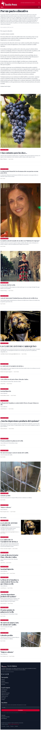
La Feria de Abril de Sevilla (7, 285)
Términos (12, 726)
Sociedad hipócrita (5, 391)
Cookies (7, 726)
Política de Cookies (5, 694)
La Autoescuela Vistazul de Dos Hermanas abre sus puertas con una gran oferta (19, 172)
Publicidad (3, 715)
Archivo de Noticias (5, 682)
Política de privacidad (22, 712)
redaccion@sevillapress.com (13, 724)
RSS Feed (3, 684)
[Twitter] (4, 674)
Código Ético (3, 691)
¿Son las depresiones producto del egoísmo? (8, 595)
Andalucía (3, 681)
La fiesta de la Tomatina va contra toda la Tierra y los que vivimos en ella (19, 403)
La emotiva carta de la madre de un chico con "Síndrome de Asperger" (20, 241)
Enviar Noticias (4, 718)
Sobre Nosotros (4, 689)
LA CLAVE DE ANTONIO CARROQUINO (8, 524)
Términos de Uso (4, 696)
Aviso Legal (3, 697)
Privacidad (3, 726)
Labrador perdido (5, 495)
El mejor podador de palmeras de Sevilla (11, 441)
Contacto (3, 699)
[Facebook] (1, 674)
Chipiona (3, 679)
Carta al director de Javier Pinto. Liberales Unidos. (14, 379)
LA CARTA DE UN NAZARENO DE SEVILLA (11, 366)
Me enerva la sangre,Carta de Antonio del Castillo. (14, 453)
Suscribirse (20, 710)
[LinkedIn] (8, 674)
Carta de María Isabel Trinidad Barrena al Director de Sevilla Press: (19, 298)
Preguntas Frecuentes (5, 716)
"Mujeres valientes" (5, 507)
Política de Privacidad (5, 693)
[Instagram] (6, 674)
